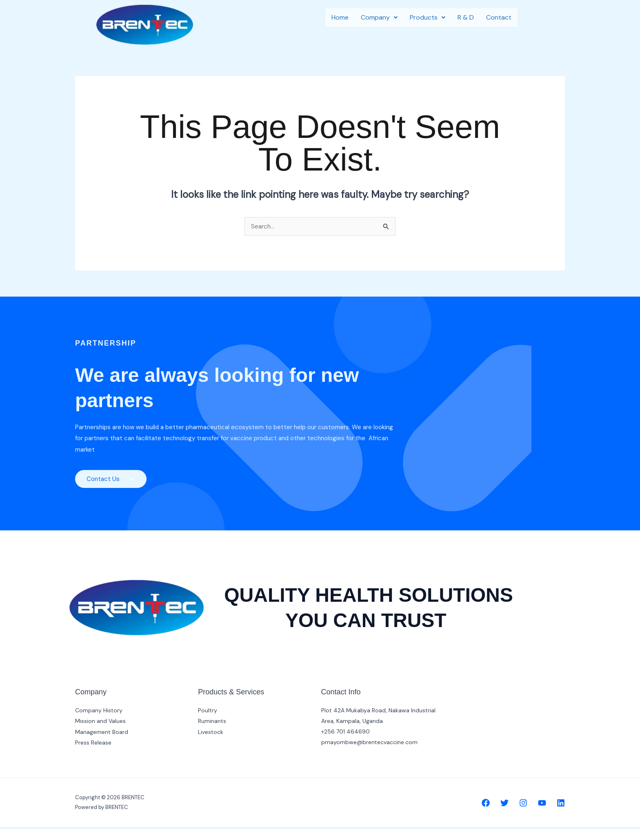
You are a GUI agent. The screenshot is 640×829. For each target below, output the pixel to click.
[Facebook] (486, 805)
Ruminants (212, 723)
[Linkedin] (561, 805)
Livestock (210, 733)
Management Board (101, 733)
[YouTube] (542, 805)
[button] (379, 17)
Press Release (93, 744)
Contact (498, 17)
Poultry (207, 712)
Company (379, 17)
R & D (466, 17)
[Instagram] (523, 805)
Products (427, 17)
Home (340, 17)
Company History (98, 712)
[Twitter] (504, 805)
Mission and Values (100, 723)
